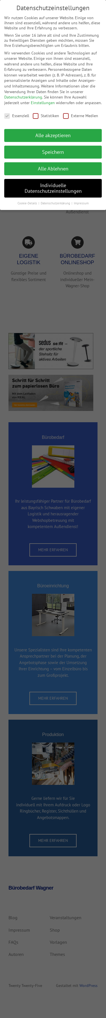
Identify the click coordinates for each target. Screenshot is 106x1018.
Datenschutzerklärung (23, 92)
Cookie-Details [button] (28, 199)
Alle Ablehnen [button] (53, 164)
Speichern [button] (53, 148)
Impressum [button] (81, 199)
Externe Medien (80, 111)
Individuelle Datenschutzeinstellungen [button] (53, 184)
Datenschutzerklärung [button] (56, 199)
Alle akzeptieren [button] (53, 131)
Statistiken (46, 111)
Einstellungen (43, 98)
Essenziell (16, 111)
